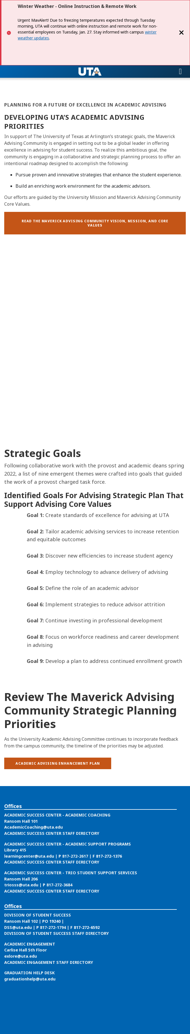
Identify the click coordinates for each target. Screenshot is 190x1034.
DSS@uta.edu (18, 927)
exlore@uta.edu (20, 956)
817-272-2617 (75, 856)
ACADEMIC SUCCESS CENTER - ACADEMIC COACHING (57, 815)
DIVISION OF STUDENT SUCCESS (37, 915)
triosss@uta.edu (21, 884)
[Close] (181, 32)
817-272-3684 (59, 884)
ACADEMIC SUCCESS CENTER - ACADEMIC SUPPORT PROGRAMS (67, 844)
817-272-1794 (53, 927)
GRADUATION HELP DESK (29, 972)
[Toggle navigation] (180, 71)
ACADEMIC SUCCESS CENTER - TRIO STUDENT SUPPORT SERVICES (70, 872)
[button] (95, 223)
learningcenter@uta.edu (29, 856)
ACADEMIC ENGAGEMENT (29, 944)
